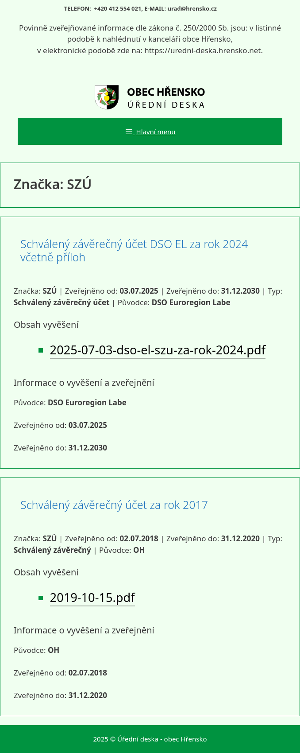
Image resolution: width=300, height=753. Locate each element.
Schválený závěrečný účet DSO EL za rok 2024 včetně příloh (134, 250)
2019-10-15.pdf (92, 597)
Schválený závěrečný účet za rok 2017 (114, 504)
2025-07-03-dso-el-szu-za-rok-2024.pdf (158, 350)
